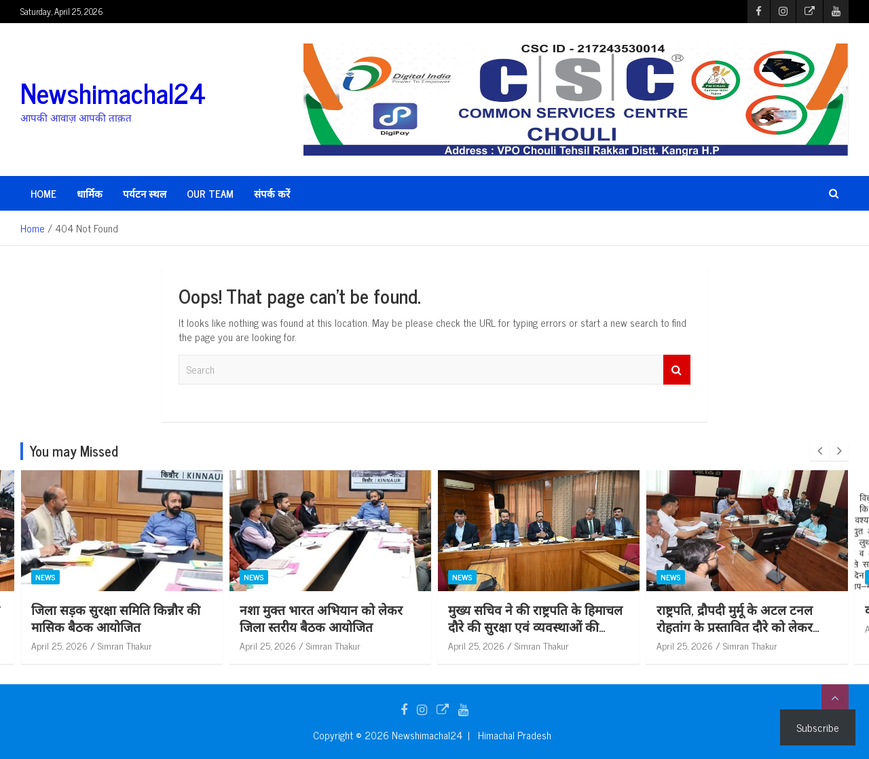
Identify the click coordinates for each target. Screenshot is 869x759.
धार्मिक (90, 193)
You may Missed (74, 451)
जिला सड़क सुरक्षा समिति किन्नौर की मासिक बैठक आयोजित (115, 618)
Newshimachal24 (113, 92)
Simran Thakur (125, 645)
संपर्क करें (272, 193)
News (45, 577)
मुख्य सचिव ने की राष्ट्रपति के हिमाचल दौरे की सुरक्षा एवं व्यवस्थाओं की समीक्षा (535, 626)
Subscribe (817, 727)
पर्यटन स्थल (144, 193)
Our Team (210, 193)
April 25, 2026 (59, 645)
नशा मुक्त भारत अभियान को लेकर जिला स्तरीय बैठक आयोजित (321, 618)
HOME (43, 193)
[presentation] (819, 451)
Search (676, 370)
